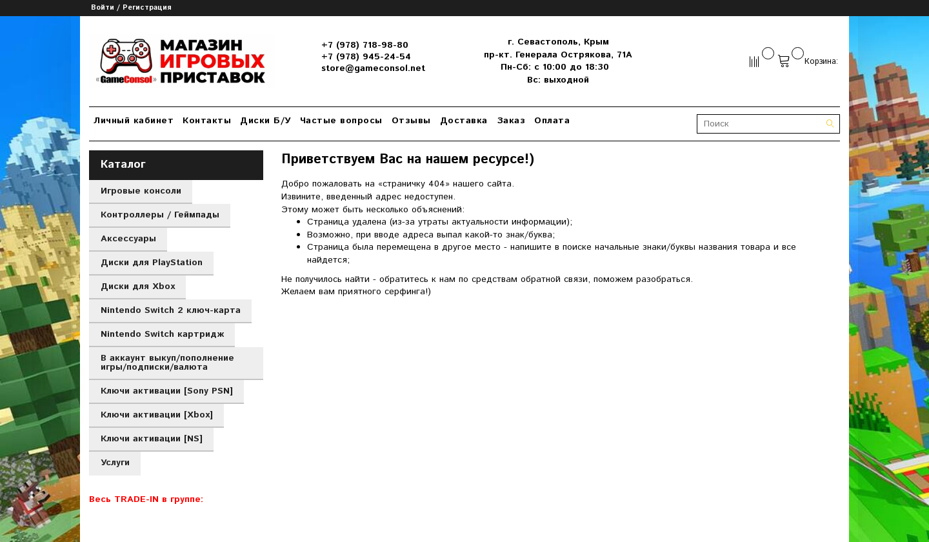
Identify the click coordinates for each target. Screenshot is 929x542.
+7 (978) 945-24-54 (366, 56)
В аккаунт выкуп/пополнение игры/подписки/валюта (167, 363)
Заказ (511, 120)
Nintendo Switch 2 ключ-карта (171, 310)
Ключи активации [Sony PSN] (167, 391)
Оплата (552, 120)
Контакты (207, 120)
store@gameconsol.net (373, 68)
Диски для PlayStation (152, 262)
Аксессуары (128, 238)
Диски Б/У (265, 120)
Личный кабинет (134, 120)
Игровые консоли (141, 191)
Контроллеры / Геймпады (160, 214)
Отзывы (411, 120)
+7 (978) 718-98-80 (364, 45)
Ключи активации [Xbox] (157, 414)
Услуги (115, 462)
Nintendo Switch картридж (162, 334)
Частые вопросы (341, 120)
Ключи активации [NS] (152, 438)
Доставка (464, 120)
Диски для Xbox (138, 286)
